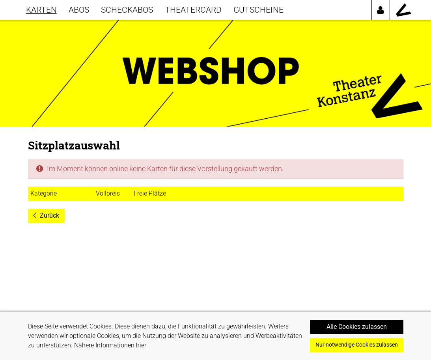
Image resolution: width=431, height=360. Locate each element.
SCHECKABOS (127, 10)
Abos (79, 10)
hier (141, 345)
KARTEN (41, 10)
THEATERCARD (193, 10)
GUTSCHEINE (258, 10)
